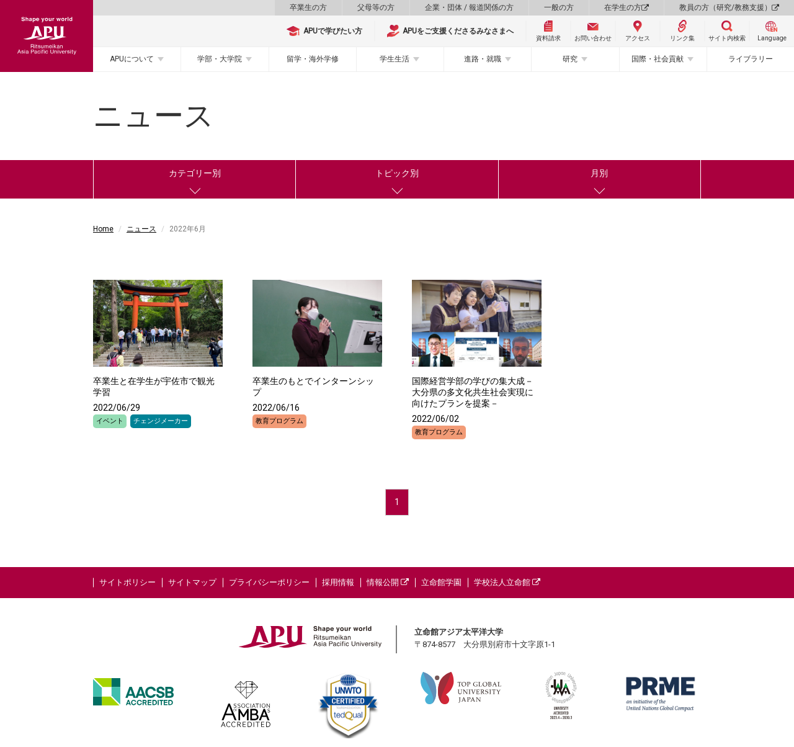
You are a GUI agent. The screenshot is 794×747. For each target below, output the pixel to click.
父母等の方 (376, 7)
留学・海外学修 (313, 59)
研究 (570, 59)
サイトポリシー (127, 582)
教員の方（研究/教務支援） (729, 7)
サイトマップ (192, 582)
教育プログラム (279, 421)
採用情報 (338, 582)
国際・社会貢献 (657, 59)
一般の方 (559, 7)
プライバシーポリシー (269, 582)
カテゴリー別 (195, 173)
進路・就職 (482, 59)
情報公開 (388, 582)
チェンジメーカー (160, 421)
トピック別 (397, 173)
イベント (109, 421)
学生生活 (394, 59)
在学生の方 (626, 7)
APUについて (132, 59)
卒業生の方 (308, 7)
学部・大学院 (219, 59)
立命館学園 (441, 582)
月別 (599, 173)
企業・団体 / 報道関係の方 (469, 7)
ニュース (141, 229)
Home (103, 229)
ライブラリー (750, 59)
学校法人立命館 (507, 582)
